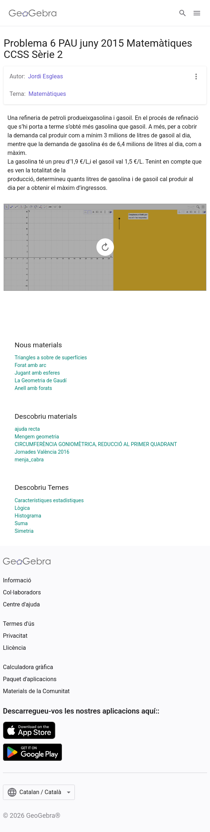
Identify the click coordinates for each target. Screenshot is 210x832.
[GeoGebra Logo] (33, 13)
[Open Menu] (196, 13)
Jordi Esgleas (45, 76)
